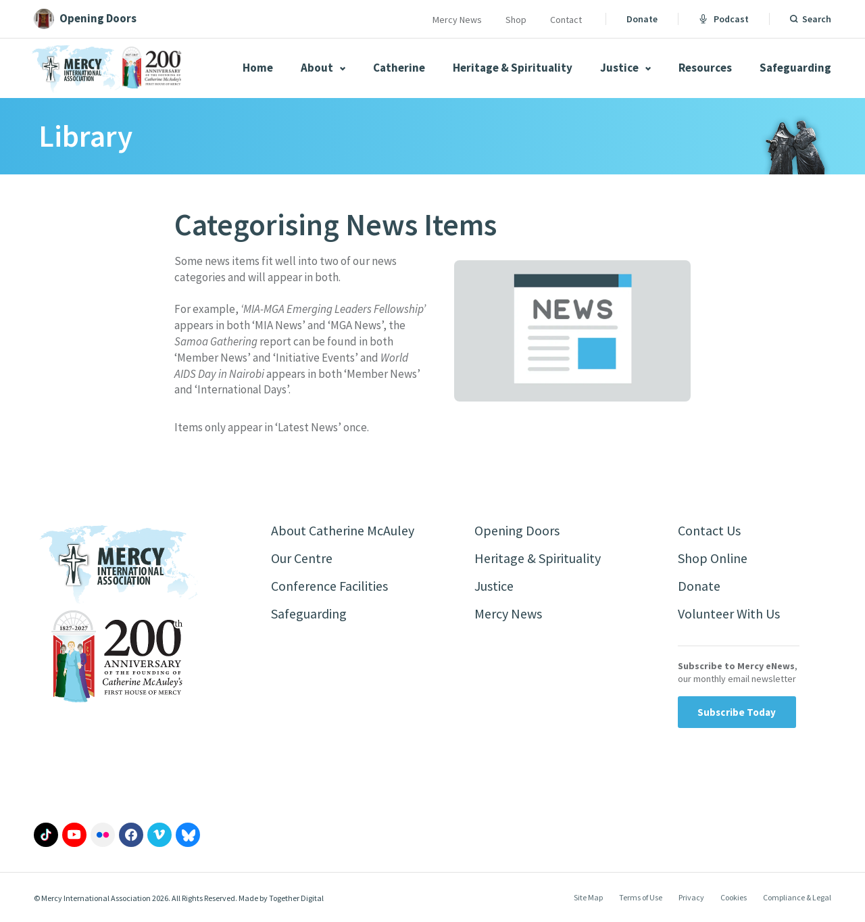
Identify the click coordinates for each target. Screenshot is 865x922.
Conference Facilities (329, 585)
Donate (642, 19)
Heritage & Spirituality (512, 67)
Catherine (399, 67)
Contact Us (709, 530)
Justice (625, 67)
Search (816, 19)
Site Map (588, 897)
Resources (705, 67)
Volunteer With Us (729, 613)
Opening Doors (517, 530)
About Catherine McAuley (342, 530)
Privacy (691, 897)
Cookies (733, 897)
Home (258, 67)
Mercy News (457, 20)
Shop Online (712, 558)
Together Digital (296, 898)
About (323, 67)
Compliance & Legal (797, 897)
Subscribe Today (736, 712)
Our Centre (301, 558)
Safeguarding (795, 67)
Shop (515, 20)
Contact (566, 20)
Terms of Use (640, 897)
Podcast (724, 19)
